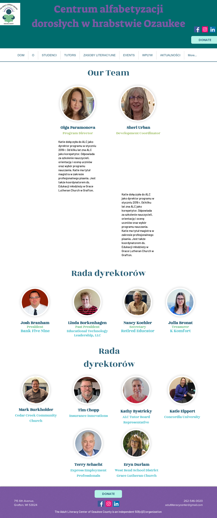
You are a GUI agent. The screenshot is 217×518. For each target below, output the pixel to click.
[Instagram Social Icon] (205, 29)
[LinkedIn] (213, 30)
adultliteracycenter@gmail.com (184, 504)
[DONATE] (108, 494)
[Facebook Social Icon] (197, 29)
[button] (33, 55)
